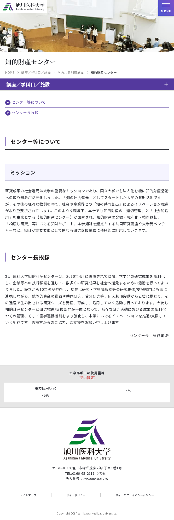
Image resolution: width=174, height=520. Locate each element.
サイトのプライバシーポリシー (134, 495)
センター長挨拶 (25, 112)
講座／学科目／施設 (36, 72)
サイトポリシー (76, 495)
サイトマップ (28, 495)
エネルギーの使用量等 (87, 375)
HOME (9, 72)
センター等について (29, 102)
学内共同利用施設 (70, 72)
